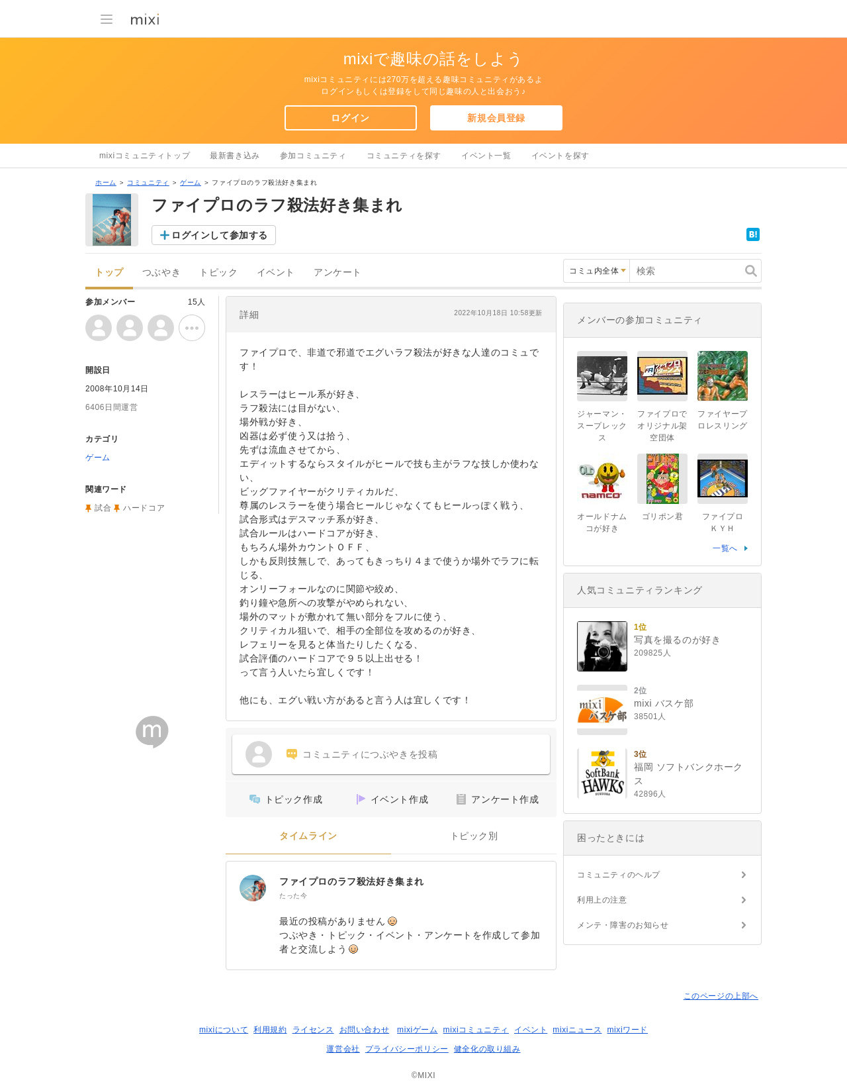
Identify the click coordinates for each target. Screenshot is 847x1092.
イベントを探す (560, 155)
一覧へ (725, 548)
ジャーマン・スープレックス (602, 425)
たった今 (293, 895)
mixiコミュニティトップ (144, 155)
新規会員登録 (496, 118)
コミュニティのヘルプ (618, 874)
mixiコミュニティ (476, 1029)
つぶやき (161, 272)
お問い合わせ (364, 1029)
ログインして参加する (219, 235)
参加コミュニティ (313, 155)
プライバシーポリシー (407, 1049)
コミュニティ (148, 182)
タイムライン (308, 836)
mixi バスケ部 (663, 703)
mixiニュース (577, 1029)
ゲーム (190, 182)
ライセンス (313, 1029)
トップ (109, 272)
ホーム (105, 182)
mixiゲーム (417, 1029)
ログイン (350, 118)
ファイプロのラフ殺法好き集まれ (351, 881)
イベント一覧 (486, 155)
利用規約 (270, 1029)
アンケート (338, 272)
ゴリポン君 (663, 516)
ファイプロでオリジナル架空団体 (662, 425)
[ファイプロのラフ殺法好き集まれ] (253, 888)
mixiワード (627, 1029)
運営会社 (342, 1049)
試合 (103, 508)
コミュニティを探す (404, 155)
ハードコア (144, 508)
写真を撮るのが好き (677, 639)
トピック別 (474, 836)
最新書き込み (235, 155)
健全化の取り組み (487, 1049)
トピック (218, 272)
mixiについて (223, 1029)
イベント (276, 272)
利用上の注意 (602, 900)
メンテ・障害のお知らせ (623, 925)
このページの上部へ (721, 996)
